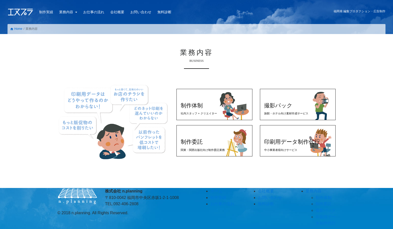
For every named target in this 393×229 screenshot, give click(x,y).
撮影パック (326, 210)
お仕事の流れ (93, 12)
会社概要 (117, 12)
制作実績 (46, 12)
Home (16, 29)
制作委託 (324, 204)
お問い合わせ (140, 12)
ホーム (216, 191)
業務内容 (66, 12)
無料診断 (164, 12)
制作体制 (324, 197)
